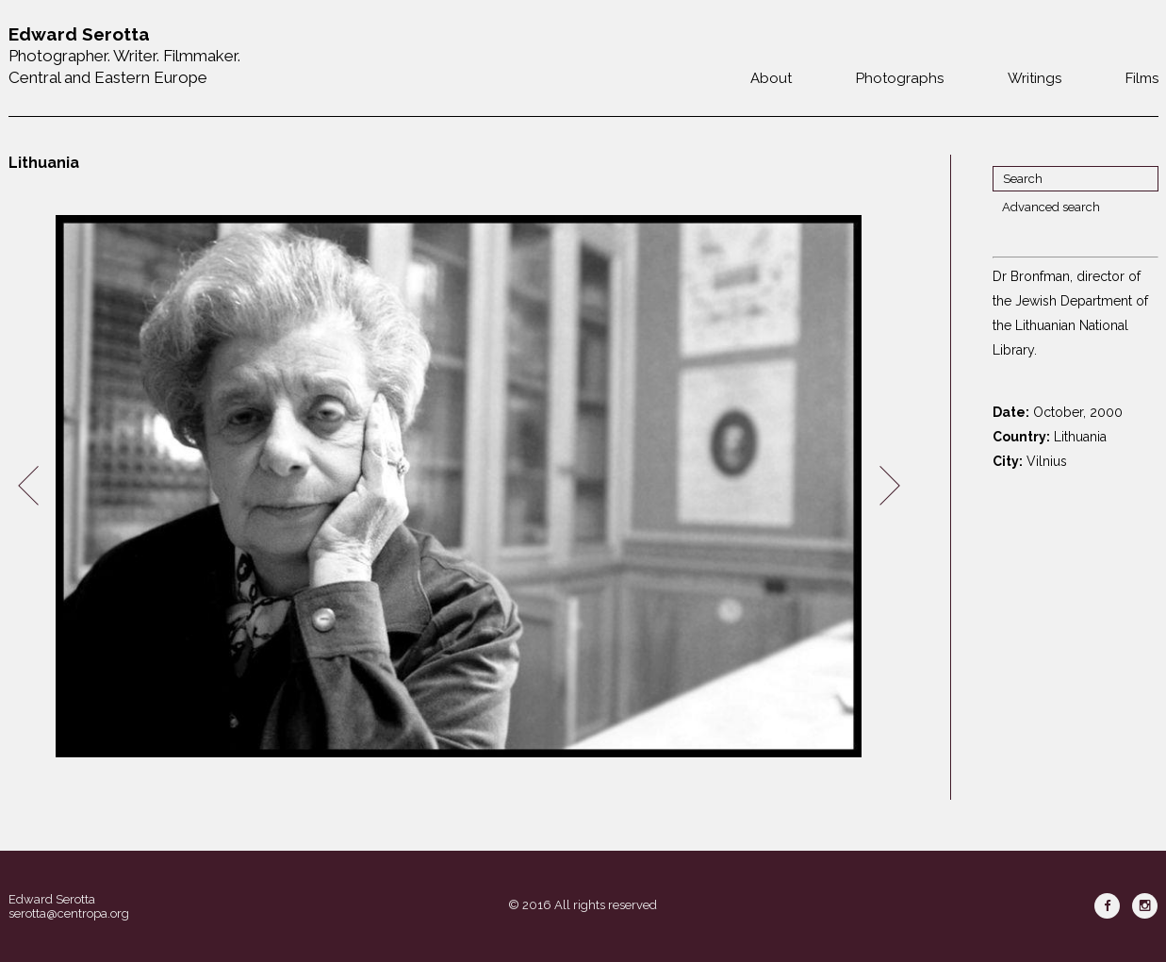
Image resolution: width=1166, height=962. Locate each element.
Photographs (900, 78)
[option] (459, 486)
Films (1141, 78)
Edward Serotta (51, 899)
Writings (1034, 78)
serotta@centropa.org (68, 913)
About (771, 78)
